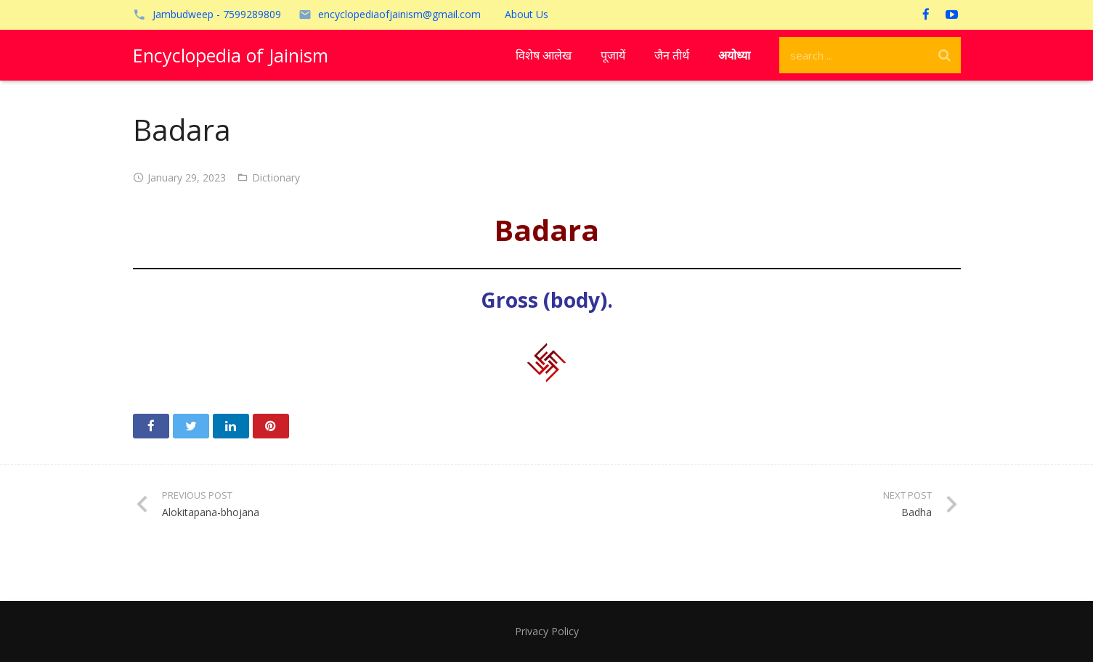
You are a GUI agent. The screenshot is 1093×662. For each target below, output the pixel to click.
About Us (526, 14)
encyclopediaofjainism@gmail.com (399, 14)
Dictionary (276, 177)
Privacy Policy (547, 631)
